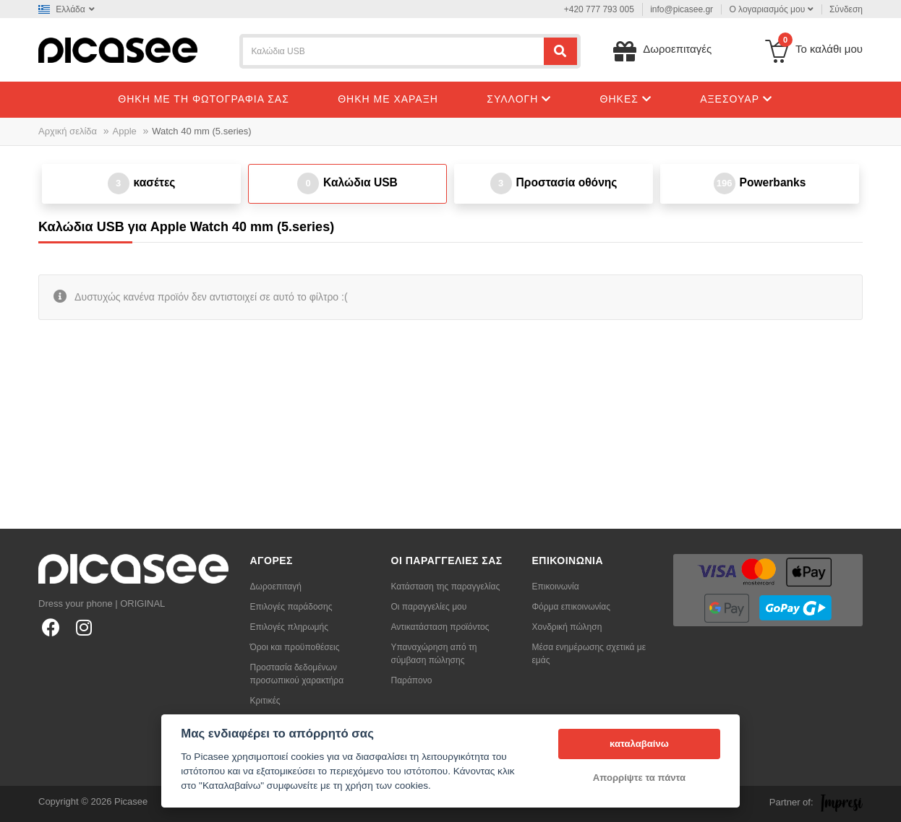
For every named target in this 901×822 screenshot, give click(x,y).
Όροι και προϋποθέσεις (295, 647)
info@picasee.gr (681, 9)
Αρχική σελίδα (67, 131)
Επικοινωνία (555, 586)
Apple (125, 131)
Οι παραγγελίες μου (429, 607)
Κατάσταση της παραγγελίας (445, 586)
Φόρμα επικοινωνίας (571, 607)
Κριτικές (265, 701)
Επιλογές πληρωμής (289, 627)
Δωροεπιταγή (276, 586)
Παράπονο (411, 680)
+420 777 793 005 (599, 9)
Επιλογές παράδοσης (291, 607)
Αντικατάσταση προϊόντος (440, 627)
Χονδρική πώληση (567, 627)
